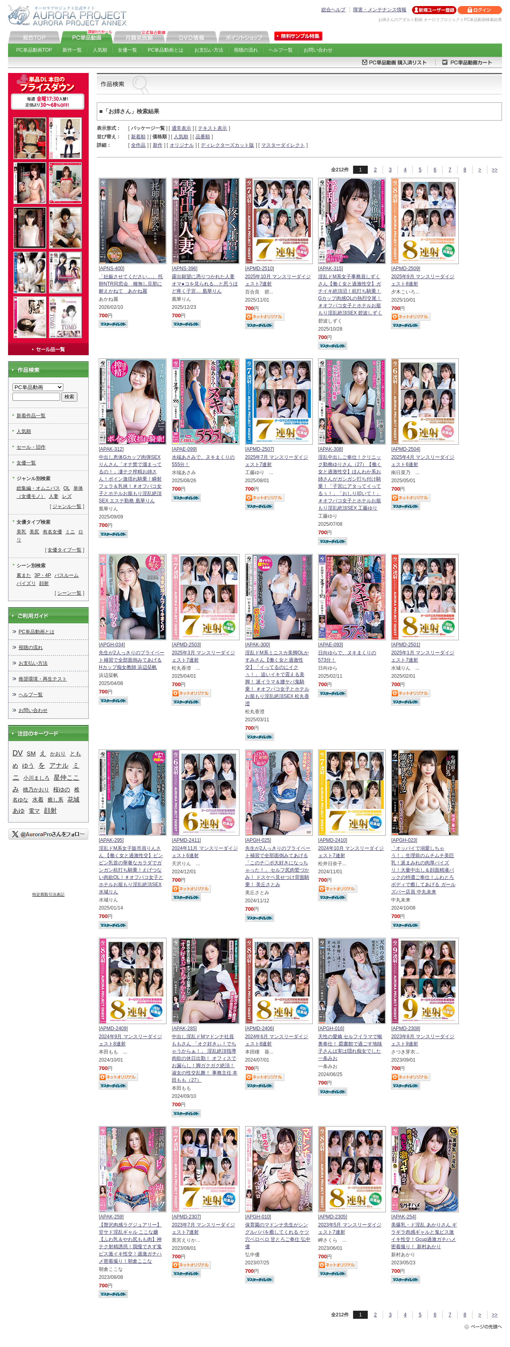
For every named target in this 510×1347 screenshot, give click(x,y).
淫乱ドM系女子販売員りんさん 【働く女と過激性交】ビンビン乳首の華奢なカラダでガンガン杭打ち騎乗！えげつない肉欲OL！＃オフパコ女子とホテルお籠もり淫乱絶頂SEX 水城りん (131, 870)
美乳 (21, 532)
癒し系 (55, 800)
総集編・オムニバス (38, 488)
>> (495, 170)
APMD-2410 (332, 840)
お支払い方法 (208, 50)
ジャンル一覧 (66, 506)
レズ (67, 496)
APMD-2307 (186, 1217)
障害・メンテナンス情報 (379, 9)
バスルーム (66, 575)
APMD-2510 (259, 268)
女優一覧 (127, 50)
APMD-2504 (406, 449)
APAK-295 (111, 840)
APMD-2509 (406, 268)
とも (75, 753)
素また (24, 575)
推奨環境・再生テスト (43, 679)
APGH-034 (111, 644)
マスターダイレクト (283, 145)
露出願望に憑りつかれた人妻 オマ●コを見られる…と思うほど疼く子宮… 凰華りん (204, 284)
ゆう (28, 765)
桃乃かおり (36, 790)
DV (17, 753)
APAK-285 (184, 1028)
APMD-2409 (113, 1028)
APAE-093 (330, 644)
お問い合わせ (318, 50)
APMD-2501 (406, 644)
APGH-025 (258, 840)
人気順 (100, 50)
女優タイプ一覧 (64, 550)
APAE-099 (184, 449)
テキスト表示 (212, 128)
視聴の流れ (246, 50)
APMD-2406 (259, 1028)
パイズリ (26, 583)
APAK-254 (404, 1217)
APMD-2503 (186, 644)
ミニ (70, 532)
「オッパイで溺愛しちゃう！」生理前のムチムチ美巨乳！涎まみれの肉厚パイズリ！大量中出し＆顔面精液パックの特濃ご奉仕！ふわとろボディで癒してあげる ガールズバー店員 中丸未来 (423, 870)
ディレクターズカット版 (227, 145)
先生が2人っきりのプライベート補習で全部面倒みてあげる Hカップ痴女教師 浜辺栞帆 (131, 660)
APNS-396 (184, 268)
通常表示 (181, 128)
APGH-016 (331, 1028)
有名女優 (52, 532)
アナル (59, 765)
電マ (34, 811)
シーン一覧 (69, 593)
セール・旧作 (31, 447)
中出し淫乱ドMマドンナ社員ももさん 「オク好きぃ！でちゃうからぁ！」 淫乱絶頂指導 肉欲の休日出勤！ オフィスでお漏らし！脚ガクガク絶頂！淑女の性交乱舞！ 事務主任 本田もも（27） (204, 1058)
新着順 (138, 136)
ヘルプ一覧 (281, 50)
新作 (157, 145)
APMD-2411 (186, 840)
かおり (58, 754)
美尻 (34, 532)
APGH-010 (258, 1217)
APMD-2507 (259, 449)
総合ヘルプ (333, 9)
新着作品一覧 (31, 415)
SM (31, 753)
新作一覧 (72, 50)
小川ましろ (36, 778)
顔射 (44, 583)
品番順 (203, 136)
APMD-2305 (332, 1217)
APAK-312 (111, 449)
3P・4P (42, 575)
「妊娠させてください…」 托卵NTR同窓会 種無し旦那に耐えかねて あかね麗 (131, 284)
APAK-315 (330, 268)
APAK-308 (330, 449)
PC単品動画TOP (34, 50)
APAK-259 (111, 1217)
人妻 (53, 496)
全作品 (138, 145)
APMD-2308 (406, 1028)
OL (66, 488)
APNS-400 (111, 268)
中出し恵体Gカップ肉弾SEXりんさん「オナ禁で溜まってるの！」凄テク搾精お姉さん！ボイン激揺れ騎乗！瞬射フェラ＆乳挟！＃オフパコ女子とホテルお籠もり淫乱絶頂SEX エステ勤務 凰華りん (130, 479)
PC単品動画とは (166, 50)
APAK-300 (257, 644)
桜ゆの (61, 789)
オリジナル (182, 145)
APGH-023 (404, 840)
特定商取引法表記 (48, 894)
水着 (38, 799)
